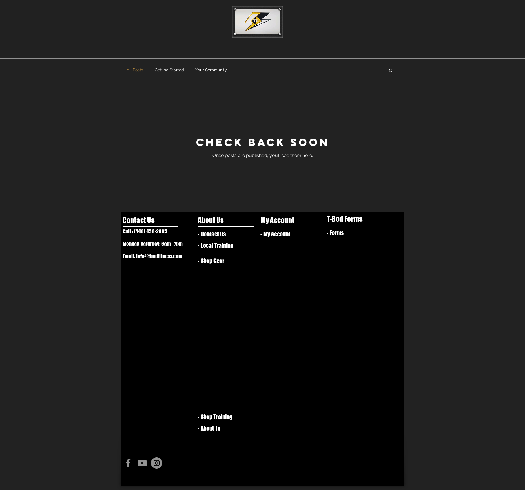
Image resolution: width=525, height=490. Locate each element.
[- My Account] (280, 234)
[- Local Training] (219, 245)
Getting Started (169, 70)
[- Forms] (346, 233)
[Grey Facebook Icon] (128, 463)
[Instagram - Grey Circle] (156, 463)
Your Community (211, 70)
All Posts (135, 70)
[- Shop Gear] (214, 261)
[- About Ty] (219, 428)
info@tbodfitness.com (159, 256)
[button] (391, 71)
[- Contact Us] (221, 234)
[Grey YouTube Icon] (142, 463)
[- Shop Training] (217, 416)
